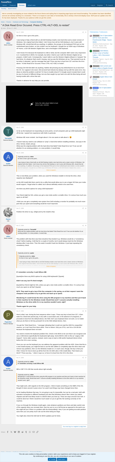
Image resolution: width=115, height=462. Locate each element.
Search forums (12, 8)
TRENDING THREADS (98, 32)
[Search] (109, 5)
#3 (85, 153)
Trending (3, 8)
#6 (85, 311)
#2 (85, 127)
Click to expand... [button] (51, 170)
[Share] (83, 32)
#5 (85, 225)
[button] (37, 5)
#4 (85, 208)
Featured (13, 5)
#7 (85, 357)
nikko (4, 28)
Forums (21, 5)
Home (5, 5)
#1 (85, 32)
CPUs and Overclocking (100, 47)
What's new (31, 5)
